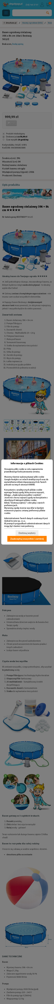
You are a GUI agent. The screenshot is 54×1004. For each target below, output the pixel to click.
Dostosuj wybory (26, 533)
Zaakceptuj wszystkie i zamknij (27, 538)
